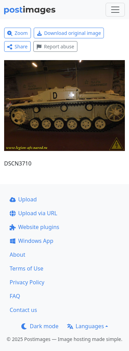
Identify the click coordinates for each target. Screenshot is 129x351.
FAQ (15, 296)
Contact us (23, 310)
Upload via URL (33, 213)
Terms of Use (26, 268)
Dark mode (39, 326)
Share (17, 46)
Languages (85, 326)
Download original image (69, 33)
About (17, 254)
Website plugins (34, 227)
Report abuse (55, 46)
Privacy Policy (27, 282)
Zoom (17, 33)
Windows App (31, 241)
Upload (23, 199)
